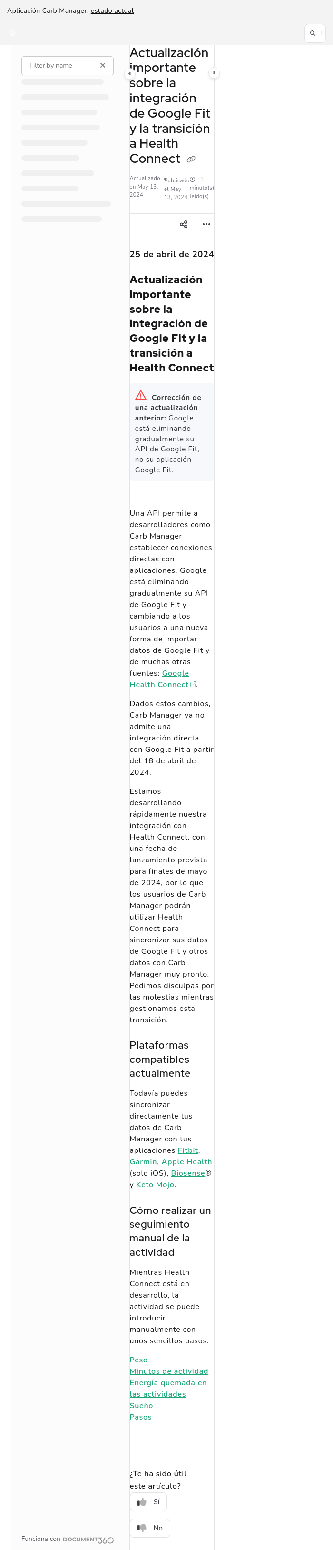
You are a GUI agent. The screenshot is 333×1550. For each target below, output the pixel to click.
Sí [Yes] (148, 1502)
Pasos (141, 1417)
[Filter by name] (67, 65)
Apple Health (187, 1162)
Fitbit (188, 1150)
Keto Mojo (155, 1185)
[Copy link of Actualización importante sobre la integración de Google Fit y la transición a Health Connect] (191, 159)
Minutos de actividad (169, 1371)
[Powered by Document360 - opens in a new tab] (67, 1539)
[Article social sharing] (183, 225)
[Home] (12, 33)
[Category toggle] (130, 73)
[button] (315, 33)
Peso (139, 1360)
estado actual (112, 10)
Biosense (188, 1173)
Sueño (142, 1405)
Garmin (143, 1162)
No (150, 1528)
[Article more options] (206, 225)
